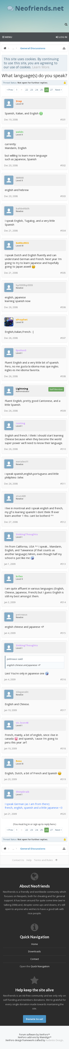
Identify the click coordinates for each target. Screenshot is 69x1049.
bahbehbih (22, 208)
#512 (63, 522)
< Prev (10, 89)
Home (34, 944)
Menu (7, 37)
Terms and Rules (43, 860)
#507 (63, 338)
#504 (63, 230)
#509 (63, 410)
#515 (63, 633)
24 (36, 89)
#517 (63, 710)
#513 (63, 564)
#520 (63, 814)
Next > (58, 89)
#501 (63, 119)
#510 (63, 449)
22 (26, 89)
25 (41, 89)
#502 (63, 165)
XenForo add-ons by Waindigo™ (34, 1037)
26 (46, 89)
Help (29, 860)
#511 (63, 483)
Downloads (34, 951)
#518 (63, 748)
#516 (63, 679)
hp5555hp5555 (24, 285)
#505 (63, 272)
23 (31, 89)
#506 (63, 307)
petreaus (21, 614)
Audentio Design (54, 1040)
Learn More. (41, 67)
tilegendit (22, 691)
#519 (63, 779)
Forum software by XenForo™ (34, 1034)
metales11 (22, 461)
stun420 (21, 495)
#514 (63, 602)
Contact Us (18, 860)
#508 (63, 376)
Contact (34, 959)
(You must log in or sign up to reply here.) (34, 824)
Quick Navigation (40, 966)
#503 (63, 196)
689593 (20, 177)
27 (51, 89)
